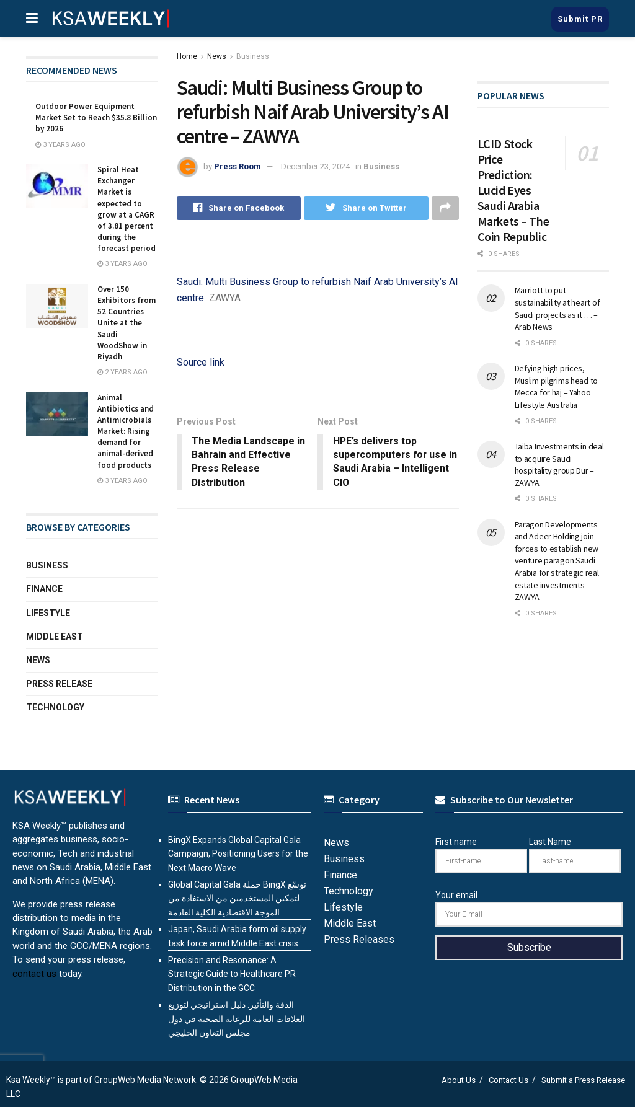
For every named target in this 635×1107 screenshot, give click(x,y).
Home (187, 56)
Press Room (237, 166)
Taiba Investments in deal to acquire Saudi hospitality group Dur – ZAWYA (559, 464)
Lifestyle (48, 613)
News (216, 56)
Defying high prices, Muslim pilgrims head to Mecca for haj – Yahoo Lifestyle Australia (556, 386)
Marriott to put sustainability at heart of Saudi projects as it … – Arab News (557, 308)
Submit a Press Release (583, 1080)
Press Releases (359, 939)
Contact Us (508, 1080)
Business (252, 56)
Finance (44, 589)
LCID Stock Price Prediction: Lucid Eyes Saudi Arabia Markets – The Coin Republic (513, 190)
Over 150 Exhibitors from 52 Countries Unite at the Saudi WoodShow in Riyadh (126, 323)
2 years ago (122, 372)
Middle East (54, 637)
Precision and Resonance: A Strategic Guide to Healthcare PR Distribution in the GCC (232, 974)
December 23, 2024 (315, 166)
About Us (459, 1080)
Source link (200, 362)
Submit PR (580, 19)
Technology (55, 707)
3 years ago (60, 145)
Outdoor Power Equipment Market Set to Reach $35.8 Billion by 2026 (96, 117)
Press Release (59, 684)
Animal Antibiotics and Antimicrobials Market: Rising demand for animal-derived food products (125, 431)
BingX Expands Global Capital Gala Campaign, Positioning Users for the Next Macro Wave (238, 854)
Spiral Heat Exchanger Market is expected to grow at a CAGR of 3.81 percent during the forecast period (126, 209)
